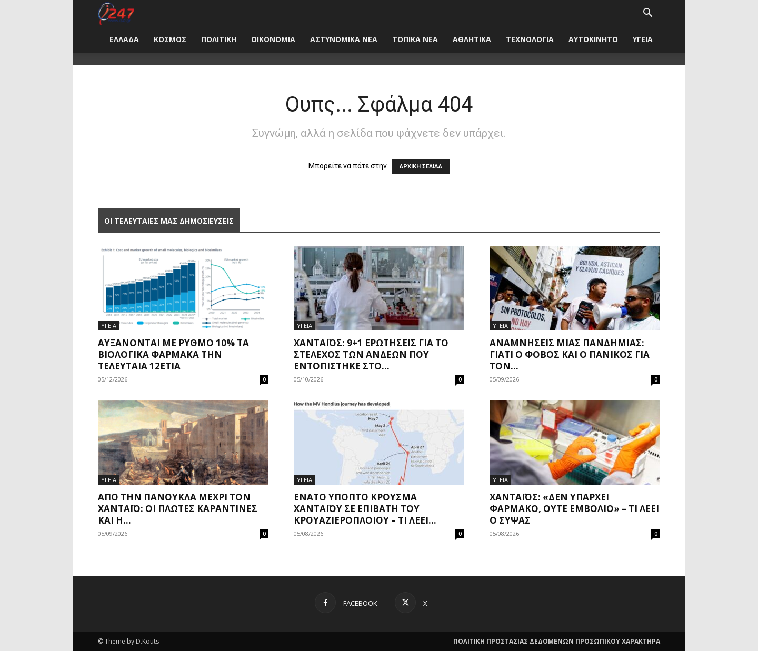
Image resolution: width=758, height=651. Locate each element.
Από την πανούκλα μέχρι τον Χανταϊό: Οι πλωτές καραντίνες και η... (177, 508)
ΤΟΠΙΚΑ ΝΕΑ (415, 39)
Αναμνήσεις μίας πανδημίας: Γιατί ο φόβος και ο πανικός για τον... (570, 354)
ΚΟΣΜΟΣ (170, 39)
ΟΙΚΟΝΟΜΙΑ (273, 39)
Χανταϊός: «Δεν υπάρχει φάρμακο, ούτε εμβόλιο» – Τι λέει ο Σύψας (574, 508)
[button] (647, 14)
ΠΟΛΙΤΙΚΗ (218, 39)
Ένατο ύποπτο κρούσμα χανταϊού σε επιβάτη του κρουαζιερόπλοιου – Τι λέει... (365, 508)
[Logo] (116, 13)
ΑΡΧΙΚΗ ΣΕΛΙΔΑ (421, 166)
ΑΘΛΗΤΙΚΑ (472, 39)
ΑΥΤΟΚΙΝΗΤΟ (593, 39)
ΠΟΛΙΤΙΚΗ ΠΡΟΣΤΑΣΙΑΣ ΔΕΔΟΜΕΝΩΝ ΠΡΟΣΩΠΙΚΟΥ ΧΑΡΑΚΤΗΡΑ (556, 641)
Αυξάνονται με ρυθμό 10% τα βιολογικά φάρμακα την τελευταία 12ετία (173, 354)
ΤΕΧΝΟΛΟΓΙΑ (530, 39)
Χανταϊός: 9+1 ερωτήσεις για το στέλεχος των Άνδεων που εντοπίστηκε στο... (371, 354)
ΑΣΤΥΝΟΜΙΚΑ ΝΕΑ (343, 39)
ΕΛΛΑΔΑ (124, 39)
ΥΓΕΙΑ (643, 39)
